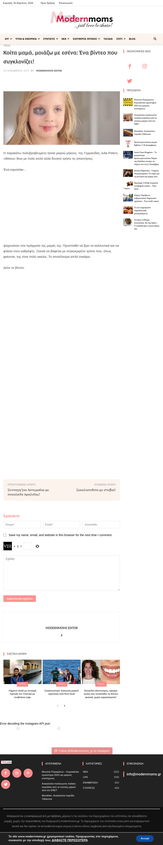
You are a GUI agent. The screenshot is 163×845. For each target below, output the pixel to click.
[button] (155, 39)
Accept (142, 838)
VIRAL (22, 683)
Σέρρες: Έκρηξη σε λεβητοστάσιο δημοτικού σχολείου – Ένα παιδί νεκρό (146, 198)
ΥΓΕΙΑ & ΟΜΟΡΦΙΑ (27, 38)
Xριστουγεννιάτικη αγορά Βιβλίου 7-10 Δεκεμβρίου (145, 143)
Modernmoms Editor (49, 70)
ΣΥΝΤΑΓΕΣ (50, 38)
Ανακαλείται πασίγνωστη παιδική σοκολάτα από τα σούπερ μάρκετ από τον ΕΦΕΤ (145, 119)
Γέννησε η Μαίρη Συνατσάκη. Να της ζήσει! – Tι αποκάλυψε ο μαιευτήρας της (146, 224)
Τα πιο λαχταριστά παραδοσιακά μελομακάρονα (142, 210)
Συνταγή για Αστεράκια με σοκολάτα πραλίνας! (28, 491)
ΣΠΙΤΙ (120, 38)
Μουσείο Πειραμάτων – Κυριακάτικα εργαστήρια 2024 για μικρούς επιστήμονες (145, 104)
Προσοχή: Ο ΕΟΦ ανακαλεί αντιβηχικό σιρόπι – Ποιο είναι (146, 186)
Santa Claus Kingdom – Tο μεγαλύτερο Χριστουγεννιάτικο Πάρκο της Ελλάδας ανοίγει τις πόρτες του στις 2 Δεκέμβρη (146, 158)
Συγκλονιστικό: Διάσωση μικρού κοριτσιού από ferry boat (62, 691)
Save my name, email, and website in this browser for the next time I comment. (60, 535)
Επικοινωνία (66, 2)
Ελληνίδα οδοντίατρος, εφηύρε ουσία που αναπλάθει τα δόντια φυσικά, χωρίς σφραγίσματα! (101, 693)
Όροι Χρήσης (48, 2)
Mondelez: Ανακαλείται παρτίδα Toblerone (144, 132)
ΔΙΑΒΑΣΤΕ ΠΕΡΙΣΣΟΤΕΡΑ (68, 840)
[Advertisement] (61, 207)
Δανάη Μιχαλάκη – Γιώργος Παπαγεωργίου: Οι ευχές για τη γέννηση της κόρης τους (147, 173)
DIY (8, 38)
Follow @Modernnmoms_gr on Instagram (82, 749)
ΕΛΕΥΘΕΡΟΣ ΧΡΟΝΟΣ (86, 38)
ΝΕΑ (66, 38)
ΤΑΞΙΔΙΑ (108, 38)
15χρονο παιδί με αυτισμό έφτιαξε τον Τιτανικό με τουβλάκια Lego (22, 693)
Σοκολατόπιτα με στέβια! (96, 489)
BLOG (132, 38)
